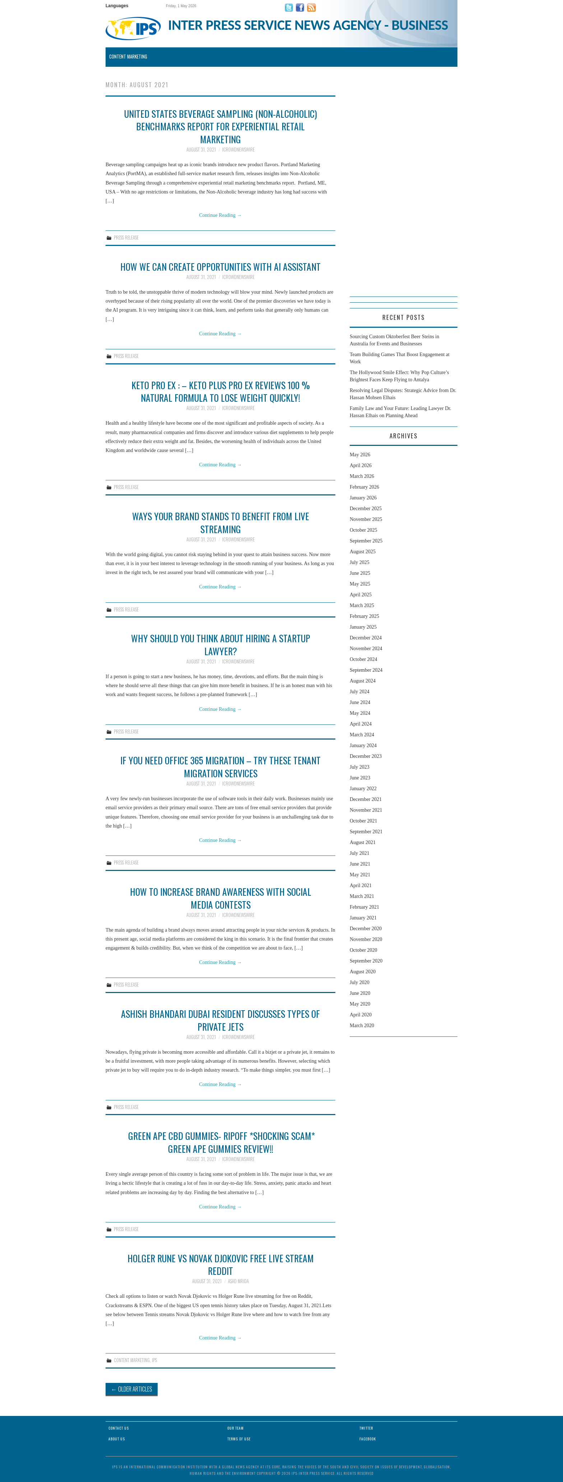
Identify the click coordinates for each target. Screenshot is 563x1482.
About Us (116, 1438)
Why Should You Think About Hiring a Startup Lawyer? (220, 644)
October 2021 (363, 821)
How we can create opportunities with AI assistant (220, 266)
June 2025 (360, 573)
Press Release (126, 237)
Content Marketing (128, 56)
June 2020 (360, 993)
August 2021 (363, 842)
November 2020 (366, 939)
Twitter (366, 1428)
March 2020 (362, 1025)
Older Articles (131, 1388)
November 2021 (366, 810)
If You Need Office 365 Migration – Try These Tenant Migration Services (220, 766)
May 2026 (360, 454)
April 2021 (361, 885)
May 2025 (360, 584)
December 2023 (366, 756)
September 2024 (366, 670)
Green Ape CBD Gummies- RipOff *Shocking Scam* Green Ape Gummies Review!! (220, 1142)
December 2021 (366, 799)
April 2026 (361, 465)
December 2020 (366, 928)
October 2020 (363, 950)
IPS (154, 1360)
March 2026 (362, 476)
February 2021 (364, 907)
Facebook (367, 1438)
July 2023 (359, 767)
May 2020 (360, 1004)
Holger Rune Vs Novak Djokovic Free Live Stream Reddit (220, 1264)
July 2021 (359, 853)
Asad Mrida (238, 1281)
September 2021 (366, 831)
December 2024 (366, 637)
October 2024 (363, 659)
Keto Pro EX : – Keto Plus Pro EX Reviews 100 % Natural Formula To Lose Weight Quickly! (220, 391)
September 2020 (366, 961)
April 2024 (361, 724)
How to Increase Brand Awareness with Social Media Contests (220, 898)
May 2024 (360, 713)
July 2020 (359, 982)
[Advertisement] (403, 189)
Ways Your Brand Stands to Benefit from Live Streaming (220, 522)
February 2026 (364, 487)
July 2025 (359, 562)
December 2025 (366, 508)
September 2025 (366, 541)
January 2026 (363, 497)
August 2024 (363, 681)
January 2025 (363, 627)
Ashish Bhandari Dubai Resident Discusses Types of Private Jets (220, 1020)
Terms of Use (239, 1438)
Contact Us (118, 1428)
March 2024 (362, 734)
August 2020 (363, 971)
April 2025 (361, 594)
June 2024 (360, 702)
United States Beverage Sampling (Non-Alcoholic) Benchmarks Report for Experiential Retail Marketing (220, 126)
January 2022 (363, 788)
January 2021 (363, 918)
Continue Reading (220, 215)
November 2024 (366, 648)
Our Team (235, 1428)
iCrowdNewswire (238, 149)
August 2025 (363, 551)
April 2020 (361, 1014)
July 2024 (359, 691)
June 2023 (360, 777)
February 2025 (364, 616)
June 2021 (360, 864)
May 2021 (360, 874)
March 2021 (362, 896)
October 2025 (363, 530)
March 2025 (362, 605)
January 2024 (363, 745)
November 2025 (366, 519)
